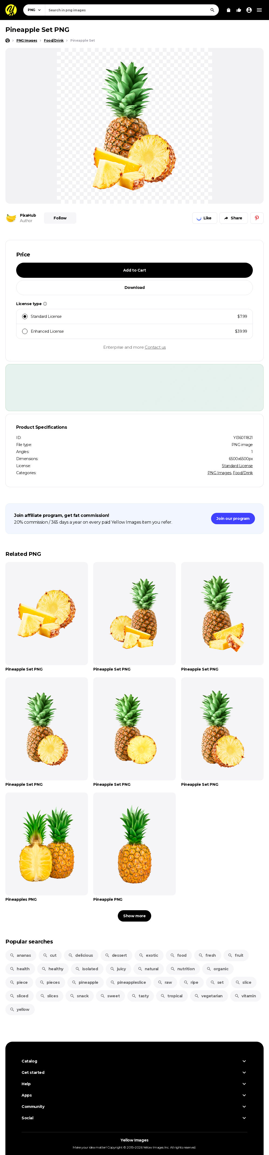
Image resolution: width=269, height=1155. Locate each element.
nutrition (182, 968)
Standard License (237, 465)
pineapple (85, 982)
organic (217, 968)
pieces (50, 982)
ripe (191, 982)
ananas (20, 955)
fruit (235, 955)
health (20, 968)
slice (243, 982)
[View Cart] (228, 10)
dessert (116, 955)
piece (19, 982)
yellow (19, 1009)
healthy (52, 968)
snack (79, 996)
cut (50, 955)
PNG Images (219, 472)
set (217, 982)
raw (165, 982)
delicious (80, 955)
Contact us (155, 347)
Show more (134, 915)
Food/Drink (243, 472)
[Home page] (7, 40)
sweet (110, 996)
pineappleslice (128, 982)
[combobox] (132, 10)
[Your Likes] (238, 10)
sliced (19, 996)
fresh (207, 955)
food (178, 955)
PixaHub (28, 215)
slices (49, 996)
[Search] (212, 10)
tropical (171, 996)
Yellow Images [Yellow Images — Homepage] (134, 1140)
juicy (118, 968)
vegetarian (208, 996)
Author (26, 220)
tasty (140, 996)
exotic (148, 955)
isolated (86, 968)
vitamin (245, 996)
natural (148, 968)
